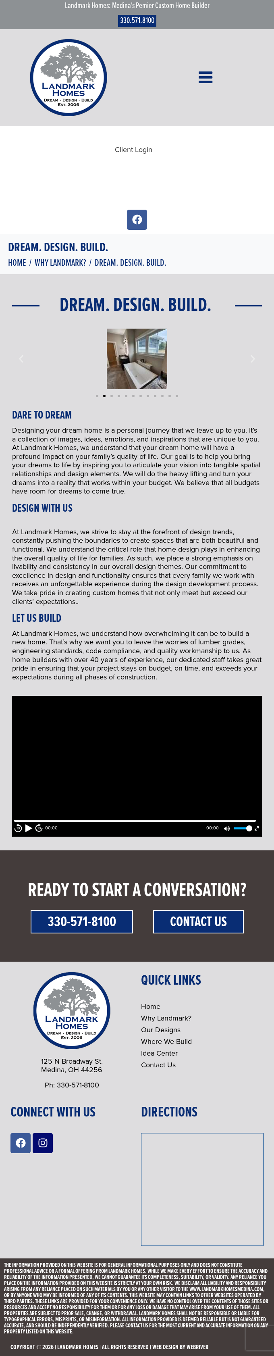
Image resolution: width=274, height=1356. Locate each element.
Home (150, 1006)
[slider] (242, 828)
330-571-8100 (82, 922)
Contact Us (198, 922)
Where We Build (166, 1041)
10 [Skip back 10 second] (18, 828)
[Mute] (226, 828)
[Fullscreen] (257, 828)
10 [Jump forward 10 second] (39, 828)
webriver (197, 1347)
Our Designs (161, 1029)
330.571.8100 (137, 21)
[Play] (28, 828)
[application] (137, 766)
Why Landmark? (166, 1018)
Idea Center (159, 1053)
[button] (21, 359)
